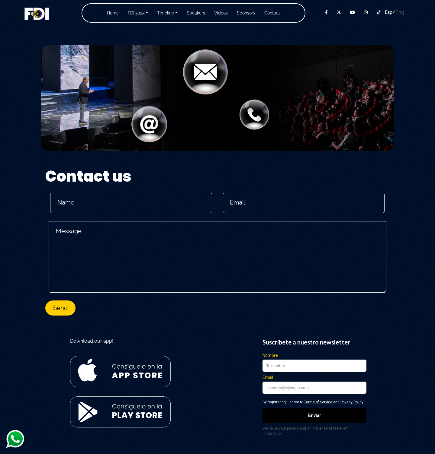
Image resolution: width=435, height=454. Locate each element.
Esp (388, 12)
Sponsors (246, 13)
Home (113, 13)
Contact (272, 13)
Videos (221, 13)
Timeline (165, 13)
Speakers (196, 13)
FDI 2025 (136, 13)
